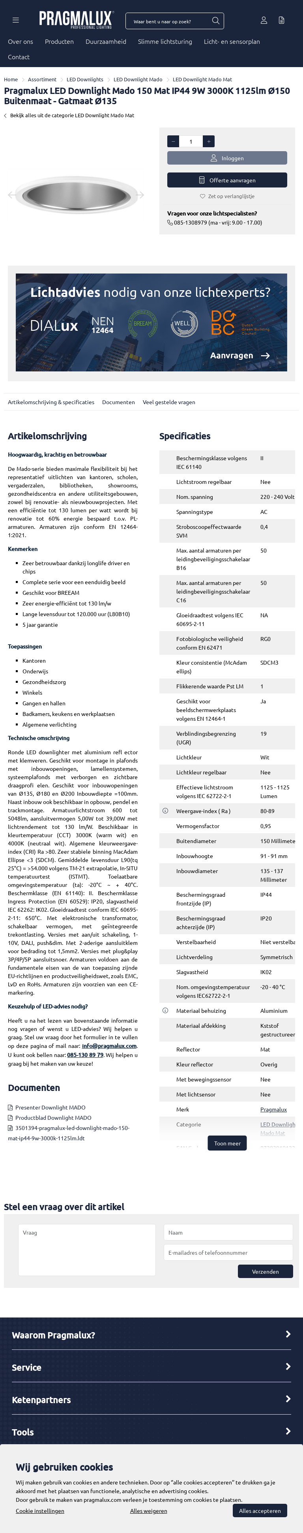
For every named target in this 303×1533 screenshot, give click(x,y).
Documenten (118, 401)
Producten (59, 41)
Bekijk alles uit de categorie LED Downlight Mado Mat (69, 115)
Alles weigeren (148, 1510)
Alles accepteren (260, 1510)
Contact (19, 56)
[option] (76, 194)
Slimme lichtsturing (165, 41)
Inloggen (227, 158)
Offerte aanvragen (227, 180)
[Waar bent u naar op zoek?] (215, 21)
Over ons (20, 41)
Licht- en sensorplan (232, 41)
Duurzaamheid (106, 41)
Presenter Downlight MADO (50, 1107)
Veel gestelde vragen (169, 401)
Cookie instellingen (40, 1510)
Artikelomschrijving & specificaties (51, 401)
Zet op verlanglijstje (227, 196)
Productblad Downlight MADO (53, 1117)
